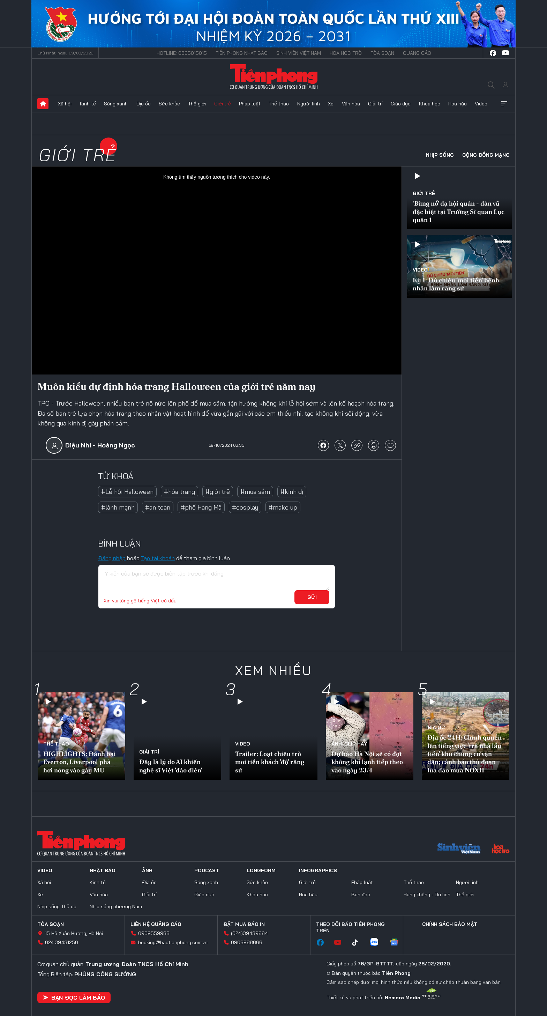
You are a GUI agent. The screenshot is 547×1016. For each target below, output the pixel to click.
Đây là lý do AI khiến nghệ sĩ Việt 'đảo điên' (170, 766)
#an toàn (157, 507)
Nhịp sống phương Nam (116, 906)
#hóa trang (179, 492)
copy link (356, 445)
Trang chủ (42, 103)
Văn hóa (351, 104)
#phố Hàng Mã (201, 507)
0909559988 (154, 933)
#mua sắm (255, 492)
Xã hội (65, 104)
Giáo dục (401, 104)
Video (481, 104)
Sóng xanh (116, 104)
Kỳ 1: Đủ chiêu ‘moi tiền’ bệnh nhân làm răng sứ (456, 284)
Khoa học (429, 104)
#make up (283, 507)
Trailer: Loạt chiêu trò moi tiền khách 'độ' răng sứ (269, 762)
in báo (373, 445)
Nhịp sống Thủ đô (56, 906)
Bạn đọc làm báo (74, 997)
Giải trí (375, 104)
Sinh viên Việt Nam (298, 53)
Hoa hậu (457, 104)
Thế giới (197, 104)
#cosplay (245, 507)
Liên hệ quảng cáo (155, 924)
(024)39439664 (249, 933)
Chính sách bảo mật (449, 924)
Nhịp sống (440, 155)
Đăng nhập (112, 558)
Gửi (312, 597)
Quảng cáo (417, 53)
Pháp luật (250, 104)
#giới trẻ (217, 492)
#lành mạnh (118, 507)
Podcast (206, 870)
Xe (331, 104)
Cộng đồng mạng (486, 155)
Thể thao (279, 104)
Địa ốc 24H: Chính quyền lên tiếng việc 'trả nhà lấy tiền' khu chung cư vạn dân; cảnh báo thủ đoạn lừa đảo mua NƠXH (464, 753)
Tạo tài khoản (158, 558)
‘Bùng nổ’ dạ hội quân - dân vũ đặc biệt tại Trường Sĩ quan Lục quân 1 (458, 211)
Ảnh (147, 870)
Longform (261, 870)
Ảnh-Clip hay (349, 744)
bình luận (390, 445)
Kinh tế (88, 104)
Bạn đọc (360, 894)
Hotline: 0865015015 (182, 53)
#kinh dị (291, 492)
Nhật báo (102, 870)
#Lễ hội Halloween (127, 492)
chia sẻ (323, 445)
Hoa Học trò (346, 53)
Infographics (318, 870)
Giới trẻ (222, 104)
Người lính (308, 104)
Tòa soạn (382, 53)
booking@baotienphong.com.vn (173, 942)
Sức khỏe (169, 104)
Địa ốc (143, 104)
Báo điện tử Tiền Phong (273, 76)
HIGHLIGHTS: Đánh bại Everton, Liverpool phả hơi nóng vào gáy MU (79, 762)
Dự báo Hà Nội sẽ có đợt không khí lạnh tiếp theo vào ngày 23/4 (367, 762)
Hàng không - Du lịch (427, 894)
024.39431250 (61, 942)
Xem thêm (504, 103)
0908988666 (246, 942)
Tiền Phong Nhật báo (242, 53)
